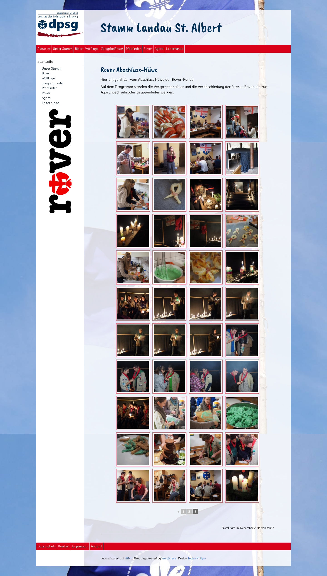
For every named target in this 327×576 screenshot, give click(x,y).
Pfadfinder (133, 49)
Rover (148, 49)
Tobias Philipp (197, 558)
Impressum (80, 546)
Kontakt (63, 546)
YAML (128, 558)
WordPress (168, 558)
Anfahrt (96, 546)
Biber (79, 49)
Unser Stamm (62, 49)
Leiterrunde (174, 49)
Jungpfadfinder (112, 49)
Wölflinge (92, 49)
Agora (159, 49)
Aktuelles (43, 49)
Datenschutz (46, 546)
